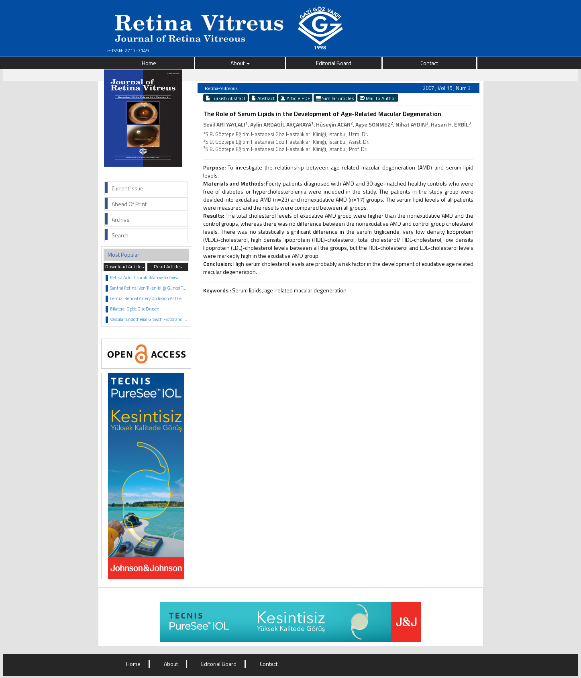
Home (149, 63)
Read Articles (168, 266)
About (240, 63)
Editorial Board (333, 63)
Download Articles (124, 266)
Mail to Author (378, 98)
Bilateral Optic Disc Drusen (134, 309)
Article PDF (295, 98)
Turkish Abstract (225, 98)
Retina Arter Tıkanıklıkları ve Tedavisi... (145, 277)
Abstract (263, 98)
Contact (429, 63)
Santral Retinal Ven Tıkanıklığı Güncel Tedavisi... (154, 288)
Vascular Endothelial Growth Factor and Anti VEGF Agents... (165, 319)
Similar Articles (335, 98)
